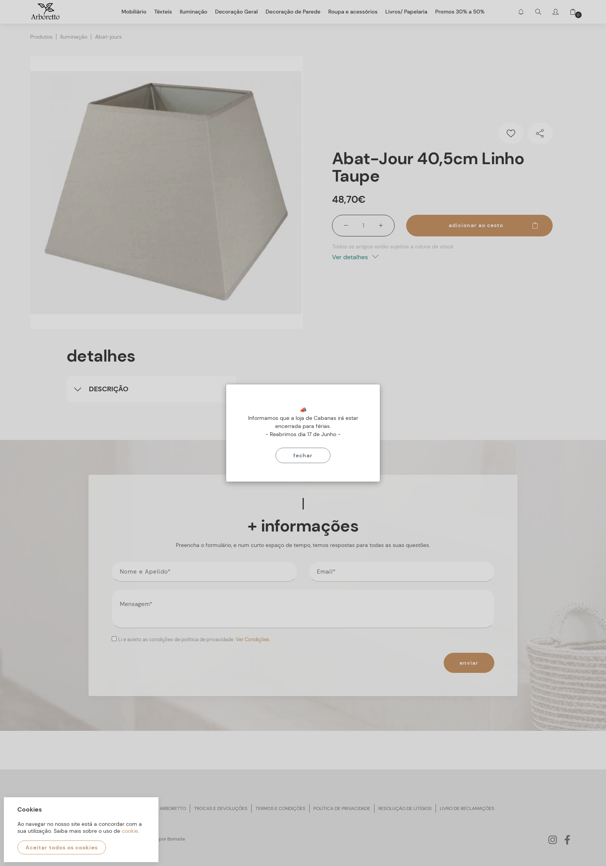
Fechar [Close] (303, 455)
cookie (130, 830)
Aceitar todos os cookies (62, 847)
